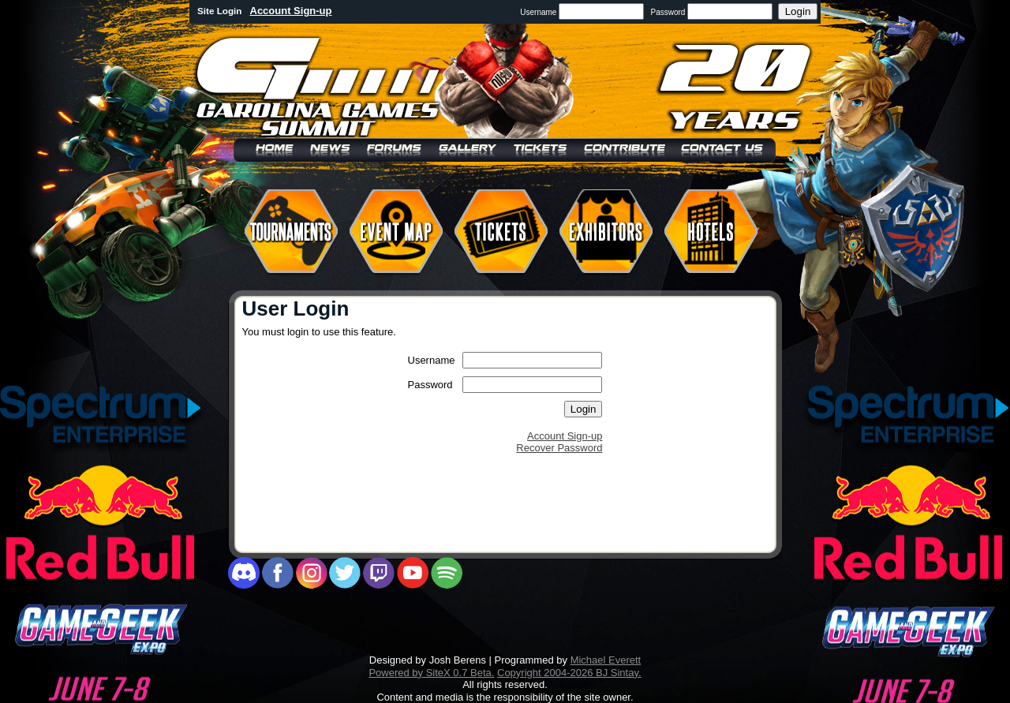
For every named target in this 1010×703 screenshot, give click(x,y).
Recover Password (559, 448)
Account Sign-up (291, 11)
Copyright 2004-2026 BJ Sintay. (569, 673)
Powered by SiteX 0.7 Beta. (431, 673)
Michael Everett (606, 660)
